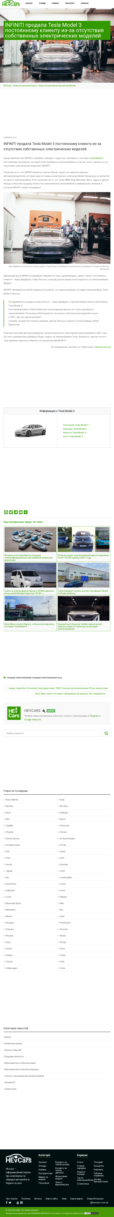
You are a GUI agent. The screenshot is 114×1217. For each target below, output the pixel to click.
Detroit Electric (12, 838)
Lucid (7, 897)
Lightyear (9, 890)
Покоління (44, 1183)
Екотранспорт (46, 1173)
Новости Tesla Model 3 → (76, 432)
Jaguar (8, 871)
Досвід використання (101, 1180)
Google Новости (32, 719)
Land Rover (10, 884)
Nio (60, 910)
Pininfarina (64, 923)
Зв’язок (38, 1198)
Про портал (12, 1198)
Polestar (9, 929)
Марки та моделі (43, 1178)
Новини (42, 1169)
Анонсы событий (12, 1050)
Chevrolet (63, 825)
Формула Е (9, 1082)
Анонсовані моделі (61, 1177)
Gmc (61, 858)
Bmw (7, 812)
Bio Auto (63, 806)
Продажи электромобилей (19, 678)
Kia (6, 877)
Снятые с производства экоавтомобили (24, 1076)
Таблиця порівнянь (99, 1174)
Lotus (61, 890)
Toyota (8, 961)
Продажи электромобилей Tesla (47, 678)
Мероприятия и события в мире (20, 1063)
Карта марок (76, 1198)
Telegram (94, 716)
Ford (7, 858)
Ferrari (62, 845)
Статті (80, 1162)
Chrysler (9, 832)
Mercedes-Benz (12, 903)
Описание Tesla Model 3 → (76, 429)
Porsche (63, 929)
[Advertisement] (57, 113)
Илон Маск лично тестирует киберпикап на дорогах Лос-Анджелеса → (71, 693)
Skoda (62, 942)
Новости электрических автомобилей (57, 85)
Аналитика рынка (13, 1043)
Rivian (62, 935)
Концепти (99, 1166)
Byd (7, 819)
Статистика (83, 1183)
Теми (64, 1198)
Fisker (62, 851)
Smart (8, 948)
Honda (8, 864)
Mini (61, 903)
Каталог (43, 1162)
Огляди (42, 1166)
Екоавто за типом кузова (62, 1163)
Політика (25, 1198)
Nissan (8, 916)
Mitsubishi (9, 910)
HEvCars (7, 85)
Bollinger (63, 812)
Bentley (8, 806)
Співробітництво (95, 1198)
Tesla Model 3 (96, 158)
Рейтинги (98, 1169)
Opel (61, 916)
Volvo (61, 968)
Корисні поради (81, 1173)
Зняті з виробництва (62, 1183)
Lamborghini (65, 877)
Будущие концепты (14, 1056)
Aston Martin (11, 800)
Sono (61, 948)
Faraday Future (12, 845)
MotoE (7, 1037)
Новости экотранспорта (25, 85)
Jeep (61, 871)
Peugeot (9, 923)
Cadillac (8, 825)
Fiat (6, 851)
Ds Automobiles (66, 838)
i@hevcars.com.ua (99, 1202)
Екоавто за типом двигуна (61, 1170)
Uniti (61, 961)
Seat (7, 942)
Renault (8, 935)
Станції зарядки (81, 1167)
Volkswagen (10, 968)
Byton (62, 819)
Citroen (62, 832)
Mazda (62, 897)
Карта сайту (52, 1198)
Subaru (8, 955)
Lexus (62, 884)
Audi (61, 800)
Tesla (61, 955)
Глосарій (98, 1162)
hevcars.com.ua (102, 347)
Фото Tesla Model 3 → (74, 436)
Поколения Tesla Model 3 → (77, 425)
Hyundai (63, 864)
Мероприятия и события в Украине (21, 1069)
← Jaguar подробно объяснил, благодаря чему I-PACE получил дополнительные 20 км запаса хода (57, 688)
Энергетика (10, 1089)
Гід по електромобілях (85, 1178)
